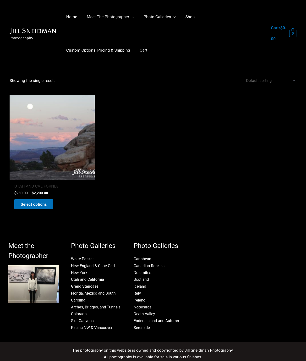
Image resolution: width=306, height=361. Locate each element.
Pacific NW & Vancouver (93, 317)
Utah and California (88, 263)
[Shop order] (268, 80)
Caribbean (143, 243)
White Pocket (83, 243)
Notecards (143, 290)
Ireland (140, 283)
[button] (129, 16)
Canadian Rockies (150, 250)
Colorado (79, 303)
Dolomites (143, 256)
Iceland (140, 270)
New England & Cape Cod (94, 250)
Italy (137, 277)
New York (79, 256)
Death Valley (145, 297)
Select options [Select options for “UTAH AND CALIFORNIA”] (37, 188)
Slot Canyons (83, 310)
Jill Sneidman (33, 31)
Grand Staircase (85, 270)
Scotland (142, 263)
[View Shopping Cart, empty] (283, 33)
